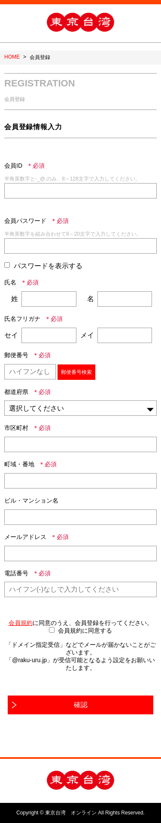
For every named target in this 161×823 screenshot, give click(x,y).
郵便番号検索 (76, 372)
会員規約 (21, 622)
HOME (12, 57)
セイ (11, 335)
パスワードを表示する (48, 265)
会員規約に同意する (85, 630)
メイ (87, 335)
